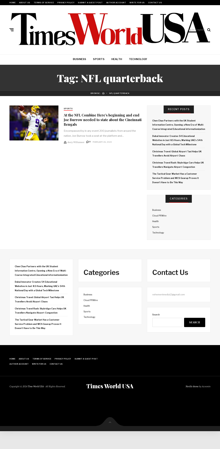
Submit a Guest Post (90, 2)
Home (12, 2)
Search (156, 323)
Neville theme (192, 403)
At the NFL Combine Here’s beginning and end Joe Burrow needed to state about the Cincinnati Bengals (101, 120)
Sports (98, 59)
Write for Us (137, 2)
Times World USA (110, 403)
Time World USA (36, 403)
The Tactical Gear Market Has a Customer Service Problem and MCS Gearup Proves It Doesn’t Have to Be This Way (176, 186)
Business (79, 59)
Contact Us (155, 2)
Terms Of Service (44, 2)
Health (116, 59)
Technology (138, 59)
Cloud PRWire (159, 224)
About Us (24, 2)
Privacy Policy (65, 2)
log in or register (196, 29)
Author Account (116, 2)
